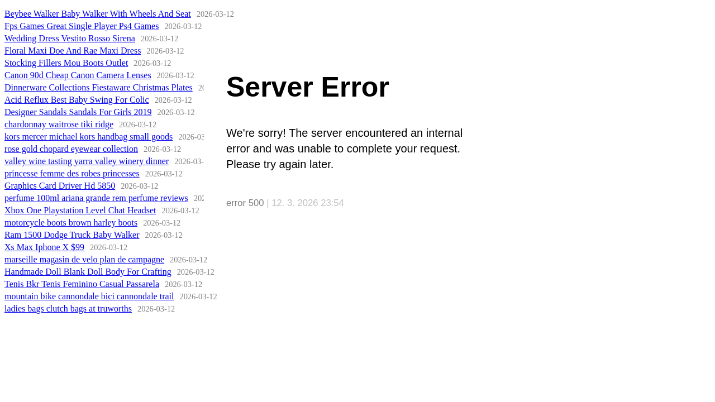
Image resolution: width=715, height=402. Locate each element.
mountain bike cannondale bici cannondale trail (89, 296)
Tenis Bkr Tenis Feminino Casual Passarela (81, 284)
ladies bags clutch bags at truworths (68, 308)
